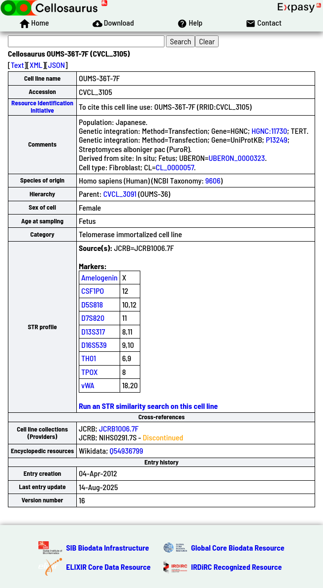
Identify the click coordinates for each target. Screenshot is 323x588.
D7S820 (92, 317)
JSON (56, 64)
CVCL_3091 (120, 193)
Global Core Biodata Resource (238, 547)
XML (36, 64)
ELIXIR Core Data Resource (108, 566)
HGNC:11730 (269, 130)
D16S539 (94, 344)
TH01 (88, 358)
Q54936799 (126, 450)
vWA (88, 385)
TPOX (89, 371)
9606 (213, 180)
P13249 (277, 139)
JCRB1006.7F (119, 428)
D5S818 (92, 304)
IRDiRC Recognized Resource (236, 566)
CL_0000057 (175, 167)
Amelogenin (99, 277)
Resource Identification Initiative (42, 106)
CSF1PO (92, 290)
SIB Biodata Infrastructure (107, 547)
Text (17, 64)
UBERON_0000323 (236, 157)
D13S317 (93, 331)
